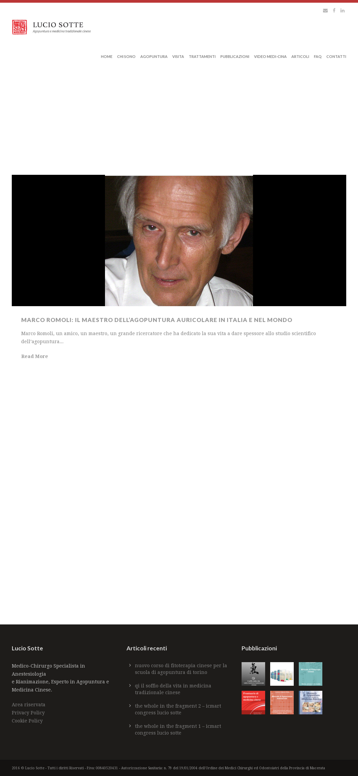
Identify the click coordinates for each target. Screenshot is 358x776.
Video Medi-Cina (270, 56)
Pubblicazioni (234, 56)
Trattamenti (202, 56)
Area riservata (28, 704)
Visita (178, 56)
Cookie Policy (27, 720)
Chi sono (126, 56)
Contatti (336, 56)
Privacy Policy (28, 712)
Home (106, 56)
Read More (34, 356)
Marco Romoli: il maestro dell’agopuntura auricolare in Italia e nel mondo (157, 319)
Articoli (300, 56)
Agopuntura (154, 56)
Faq (318, 56)
